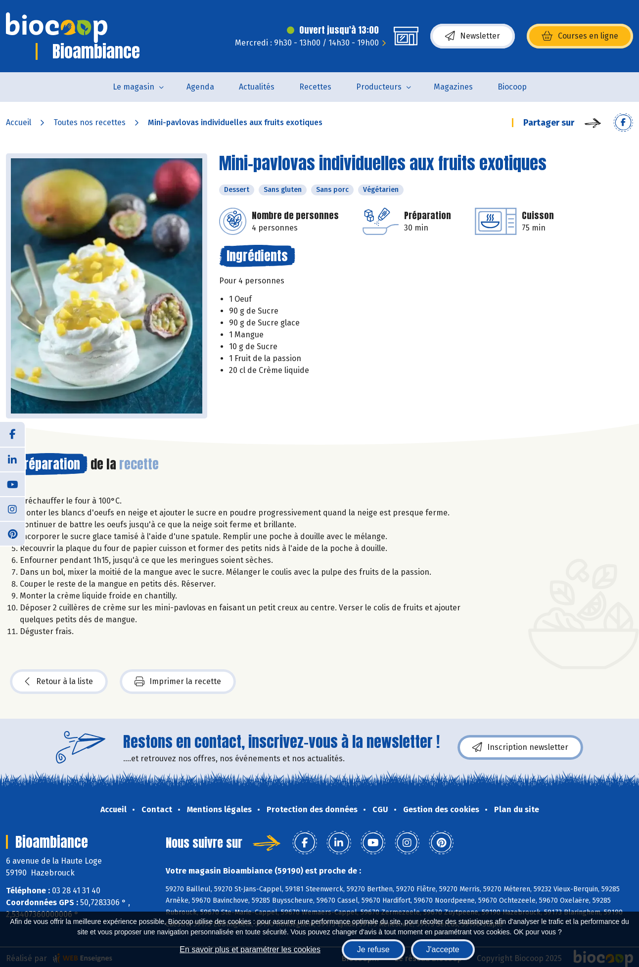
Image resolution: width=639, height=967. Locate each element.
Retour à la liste (59, 682)
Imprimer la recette (178, 682)
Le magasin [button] (133, 87)
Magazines (453, 87)
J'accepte (442, 949)
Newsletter (472, 36)
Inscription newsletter (520, 747)
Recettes (315, 87)
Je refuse (373, 949)
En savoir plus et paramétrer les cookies (250, 949)
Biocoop (512, 87)
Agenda (200, 87)
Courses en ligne (580, 36)
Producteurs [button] (379, 87)
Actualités (256, 87)
